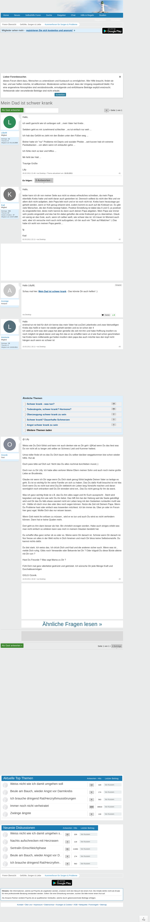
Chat (73, 15)
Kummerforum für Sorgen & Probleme (61, 875)
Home (6, 15)
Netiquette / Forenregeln (88, 905)
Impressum (38, 905)
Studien (102, 15)
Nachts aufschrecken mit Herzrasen (34, 840)
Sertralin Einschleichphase (28, 848)
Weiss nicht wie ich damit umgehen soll (36, 784)
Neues (17, 15)
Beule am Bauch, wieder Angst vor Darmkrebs (41, 791)
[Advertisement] (72, 601)
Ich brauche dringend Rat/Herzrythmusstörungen (43, 798)
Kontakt (20, 905)
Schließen (60, 94)
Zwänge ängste (20, 813)
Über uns (28, 905)
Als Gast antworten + (12, 110)
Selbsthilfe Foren (33, 15)
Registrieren (100, 20)
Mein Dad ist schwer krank (26, 102)
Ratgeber (61, 15)
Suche (49, 15)
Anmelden (115, 20)
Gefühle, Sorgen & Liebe (30, 875)
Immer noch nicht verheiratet (29, 805)
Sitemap (103, 905)
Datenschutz (49, 905)
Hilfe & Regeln (87, 15)
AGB (75, 905)
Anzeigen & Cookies (64, 905)
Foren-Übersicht (9, 875)
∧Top (143, 919)
